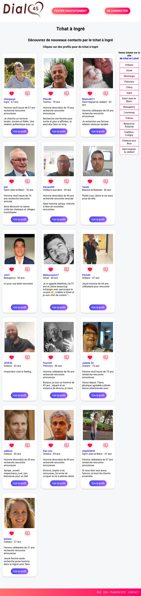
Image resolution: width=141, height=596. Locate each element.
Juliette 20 (88, 363)
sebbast (8, 451)
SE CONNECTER (117, 11)
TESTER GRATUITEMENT (70, 11)
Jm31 (7, 275)
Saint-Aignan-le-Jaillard (129, 150)
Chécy (129, 87)
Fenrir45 (47, 363)
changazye (9, 99)
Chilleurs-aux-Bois (129, 142)
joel (6, 187)
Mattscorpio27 (51, 275)
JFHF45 (8, 363)
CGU (105, 592)
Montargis (129, 76)
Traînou (129, 118)
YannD (85, 187)
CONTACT (133, 592)
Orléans (129, 64)
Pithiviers (129, 81)
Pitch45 (86, 275)
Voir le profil (19, 131)
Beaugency (129, 107)
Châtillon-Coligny (129, 133)
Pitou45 (47, 99)
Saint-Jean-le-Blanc (129, 100)
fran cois (47, 451)
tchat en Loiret (131, 58)
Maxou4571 (88, 99)
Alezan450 (48, 187)
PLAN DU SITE (118, 592)
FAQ (99, 592)
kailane (7, 539)
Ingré (129, 92)
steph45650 (88, 451)
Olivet (129, 70)
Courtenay (129, 112)
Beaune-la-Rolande (129, 125)
